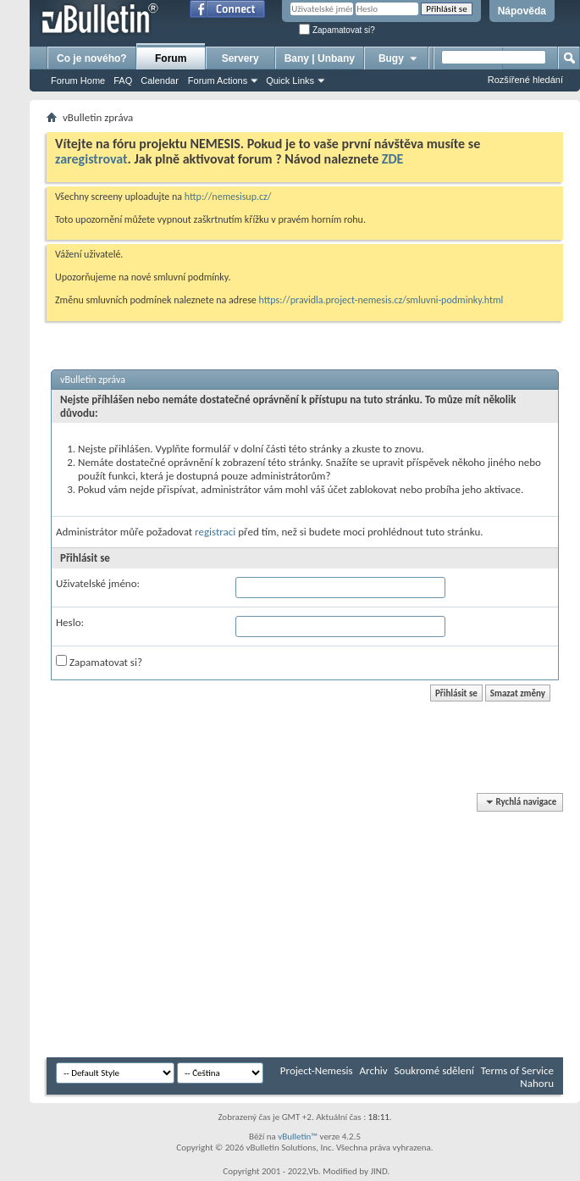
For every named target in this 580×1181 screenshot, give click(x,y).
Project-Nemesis (316, 1070)
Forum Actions (217, 80)
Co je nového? (92, 58)
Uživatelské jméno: (98, 583)
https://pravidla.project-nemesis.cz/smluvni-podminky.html (381, 300)
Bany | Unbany (319, 58)
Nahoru (537, 1083)
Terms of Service (517, 1070)
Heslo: (70, 622)
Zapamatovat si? (337, 30)
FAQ (122, 80)
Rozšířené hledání (525, 80)
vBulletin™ (298, 1136)
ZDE (393, 159)
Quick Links (290, 80)
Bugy (398, 58)
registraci (215, 531)
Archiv (374, 1070)
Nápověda (522, 11)
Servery (240, 58)
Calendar (160, 80)
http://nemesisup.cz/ (228, 196)
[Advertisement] (278, 926)
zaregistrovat (91, 159)
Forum (170, 58)
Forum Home (78, 80)
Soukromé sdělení (434, 1070)
